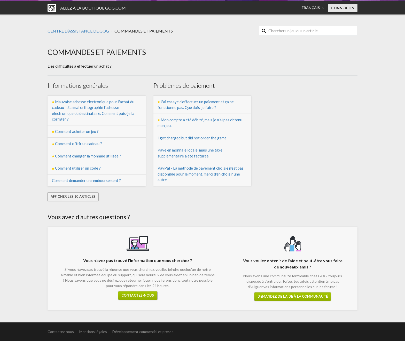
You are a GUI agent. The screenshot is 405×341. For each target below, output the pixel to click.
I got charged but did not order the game (192, 138)
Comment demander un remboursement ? (86, 180)
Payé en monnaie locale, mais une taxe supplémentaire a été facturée (190, 153)
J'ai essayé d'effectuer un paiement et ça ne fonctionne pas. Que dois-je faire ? (196, 104)
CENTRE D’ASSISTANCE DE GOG (78, 30)
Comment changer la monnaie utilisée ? (86, 156)
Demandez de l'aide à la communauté (293, 296)
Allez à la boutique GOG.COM (93, 7)
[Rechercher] (308, 31)
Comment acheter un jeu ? (75, 131)
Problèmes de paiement (184, 85)
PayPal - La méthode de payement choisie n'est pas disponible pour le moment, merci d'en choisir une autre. (201, 174)
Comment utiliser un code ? (76, 168)
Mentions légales (93, 331)
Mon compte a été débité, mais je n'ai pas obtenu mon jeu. (200, 122)
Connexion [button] (342, 8)
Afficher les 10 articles (73, 196)
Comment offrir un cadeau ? (77, 143)
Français (311, 7)
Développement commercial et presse (143, 331)
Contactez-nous (137, 295)
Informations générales (78, 85)
